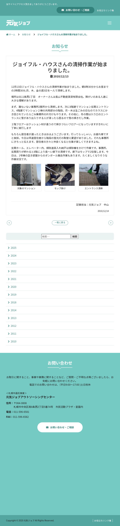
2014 (13, 310)
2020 (13, 287)
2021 (13, 279)
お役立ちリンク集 (105, 10)
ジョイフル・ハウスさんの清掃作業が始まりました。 (63, 34)
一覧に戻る (60, 222)
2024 (13, 255)
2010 (13, 341)
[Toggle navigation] (109, 23)
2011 (13, 333)
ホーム (11, 34)
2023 (13, 263)
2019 (13, 294)
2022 (13, 271)
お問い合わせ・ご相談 (77, 10)
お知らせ (26, 34)
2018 (13, 302)
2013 (13, 318)
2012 (13, 326)
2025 (13, 247)
